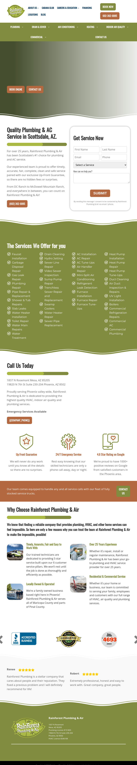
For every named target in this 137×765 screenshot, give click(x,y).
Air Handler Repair (83, 269)
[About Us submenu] (38, 8)
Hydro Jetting (52, 258)
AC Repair (83, 258)
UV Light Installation (115, 298)
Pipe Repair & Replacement (20, 281)
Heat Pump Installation (116, 256)
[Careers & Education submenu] (78, 8)
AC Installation (85, 254)
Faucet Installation (18, 256)
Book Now (108, 7)
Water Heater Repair (52, 310)
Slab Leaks (18, 296)
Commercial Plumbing (116, 327)
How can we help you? (82, 171)
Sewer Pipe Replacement (52, 319)
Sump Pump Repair (51, 281)
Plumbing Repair (22, 275)
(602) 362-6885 (17, 204)
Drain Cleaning (53, 254)
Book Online (15, 89)
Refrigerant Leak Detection (87, 285)
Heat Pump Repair (116, 265)
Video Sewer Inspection (52, 273)
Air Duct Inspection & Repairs (116, 288)
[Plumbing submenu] (22, 27)
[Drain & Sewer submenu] (49, 27)
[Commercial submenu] (45, 37)
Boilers (113, 304)
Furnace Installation (83, 294)
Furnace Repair (86, 300)
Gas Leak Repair (22, 271)
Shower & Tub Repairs (20, 290)
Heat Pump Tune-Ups (116, 273)
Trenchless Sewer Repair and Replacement (52, 294)
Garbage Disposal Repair (21, 265)
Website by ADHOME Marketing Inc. (85, 758)
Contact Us (35, 89)
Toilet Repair (19, 308)
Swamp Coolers (53, 304)
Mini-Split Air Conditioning (84, 277)
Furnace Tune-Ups (85, 306)
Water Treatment (22, 321)
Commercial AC (118, 321)
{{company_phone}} (19, 412)
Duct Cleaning (117, 279)
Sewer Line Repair (51, 265)
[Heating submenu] (97, 27)
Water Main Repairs (19, 315)
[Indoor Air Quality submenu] (127, 27)
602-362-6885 (110, 16)
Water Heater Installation (20, 302)
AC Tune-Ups (85, 262)
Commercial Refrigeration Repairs (117, 313)
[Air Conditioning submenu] (77, 27)
